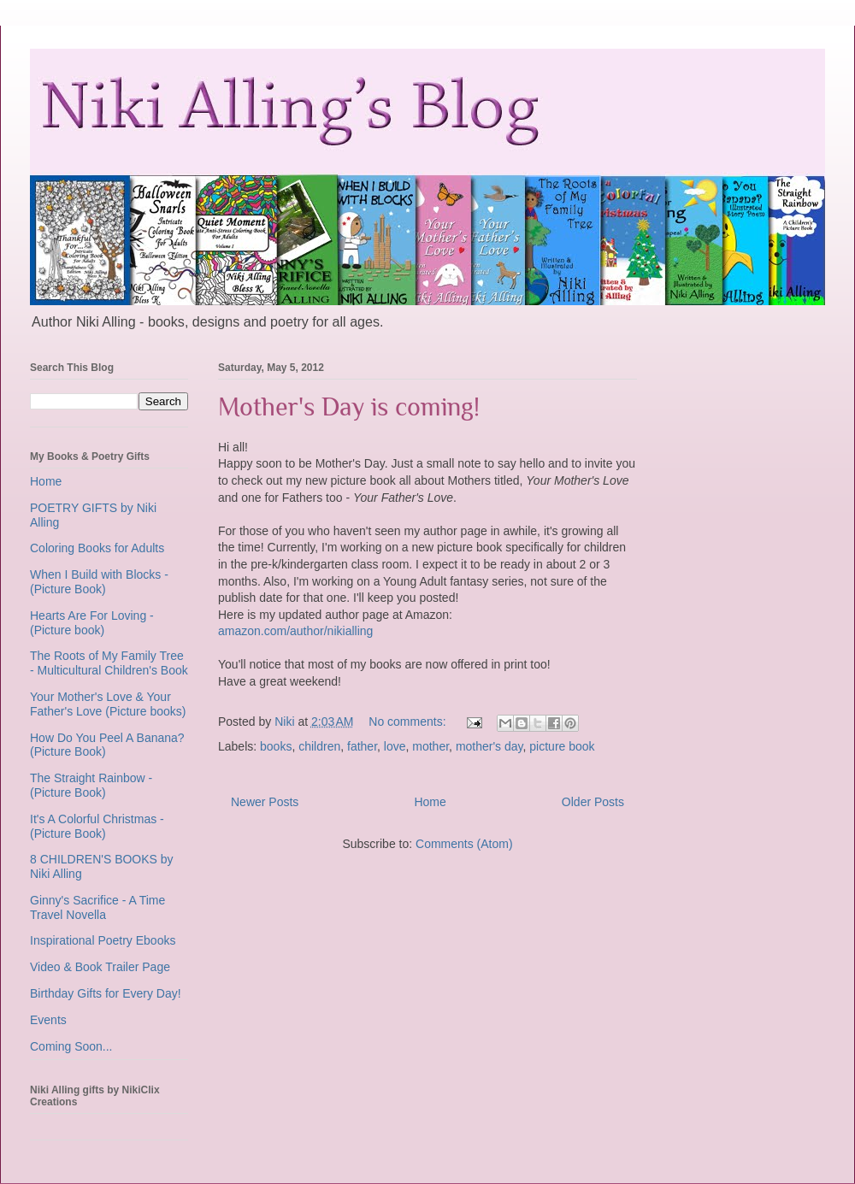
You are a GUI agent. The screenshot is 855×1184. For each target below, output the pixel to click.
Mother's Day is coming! (349, 406)
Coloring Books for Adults (97, 548)
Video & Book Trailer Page (100, 967)
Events (48, 1020)
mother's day (489, 746)
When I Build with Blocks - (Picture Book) (99, 582)
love (395, 746)
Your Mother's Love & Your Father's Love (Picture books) (108, 704)
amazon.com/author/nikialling (295, 631)
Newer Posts (264, 802)
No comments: (409, 721)
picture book (561, 746)
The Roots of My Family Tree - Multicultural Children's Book (109, 663)
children (319, 746)
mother (430, 746)
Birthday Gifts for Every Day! (105, 993)
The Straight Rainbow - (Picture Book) (91, 785)
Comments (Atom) (464, 844)
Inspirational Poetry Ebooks (102, 940)
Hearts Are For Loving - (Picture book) (92, 623)
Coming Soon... (71, 1046)
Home (429, 802)
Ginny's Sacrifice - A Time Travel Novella (97, 907)
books (276, 746)
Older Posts (593, 802)
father (362, 746)
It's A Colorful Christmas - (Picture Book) (97, 826)
